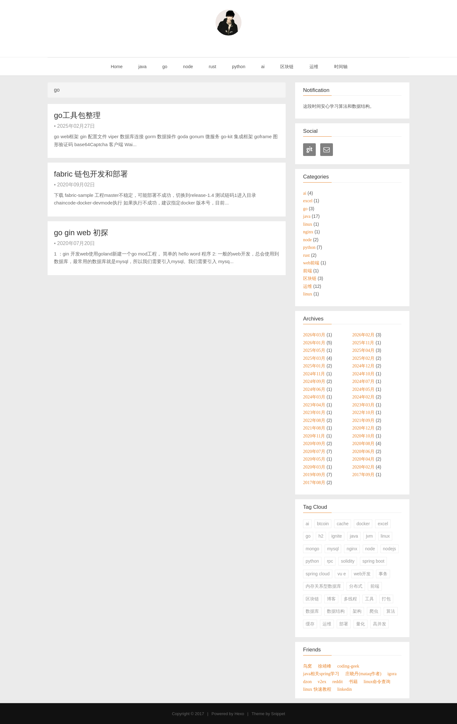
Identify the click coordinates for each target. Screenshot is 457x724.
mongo (312, 548)
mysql (333, 548)
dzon (307, 681)
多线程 (350, 598)
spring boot (373, 561)
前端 (374, 586)
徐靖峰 (324, 666)
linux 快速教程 (317, 689)
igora (392, 673)
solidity (347, 561)
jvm (369, 536)
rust (212, 66)
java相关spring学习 (321, 673)
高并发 (379, 623)
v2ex (322, 681)
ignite (336, 536)
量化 (360, 623)
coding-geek (348, 666)
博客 (331, 598)
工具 (369, 598)
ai (262, 66)
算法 (390, 611)
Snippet (278, 713)
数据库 (312, 611)
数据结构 (336, 611)
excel (383, 523)
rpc (330, 561)
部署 (343, 623)
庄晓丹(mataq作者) (363, 673)
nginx (352, 548)
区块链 (286, 66)
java (142, 66)
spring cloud (318, 573)
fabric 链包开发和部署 (91, 174)
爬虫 (373, 611)
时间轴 (340, 66)
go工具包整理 (77, 115)
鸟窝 (307, 666)
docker (363, 523)
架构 (357, 611)
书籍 (353, 681)
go (164, 66)
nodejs (389, 548)
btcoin (323, 523)
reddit (337, 681)
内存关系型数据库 (323, 586)
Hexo (239, 713)
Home (116, 66)
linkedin (344, 689)
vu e (341, 573)
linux (385, 536)
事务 (383, 573)
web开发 (362, 573)
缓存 (310, 623)
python (238, 66)
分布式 (355, 586)
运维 (313, 66)
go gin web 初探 (81, 232)
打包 (386, 598)
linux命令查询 (377, 681)
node (187, 66)
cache (342, 523)
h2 (320, 536)
